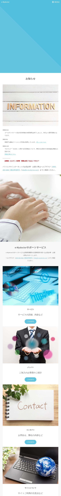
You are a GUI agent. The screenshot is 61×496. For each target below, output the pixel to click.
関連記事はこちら (10, 154)
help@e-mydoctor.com (30, 170)
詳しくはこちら (41, 142)
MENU (57, 2)
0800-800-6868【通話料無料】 (24, 258)
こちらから (30, 321)
